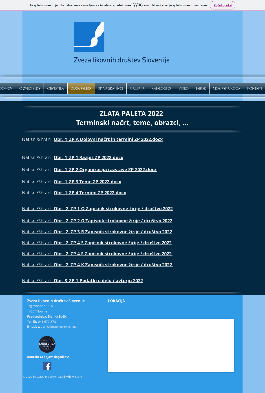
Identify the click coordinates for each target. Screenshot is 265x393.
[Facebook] (47, 366)
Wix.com (76, 376)
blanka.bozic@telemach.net (59, 327)
